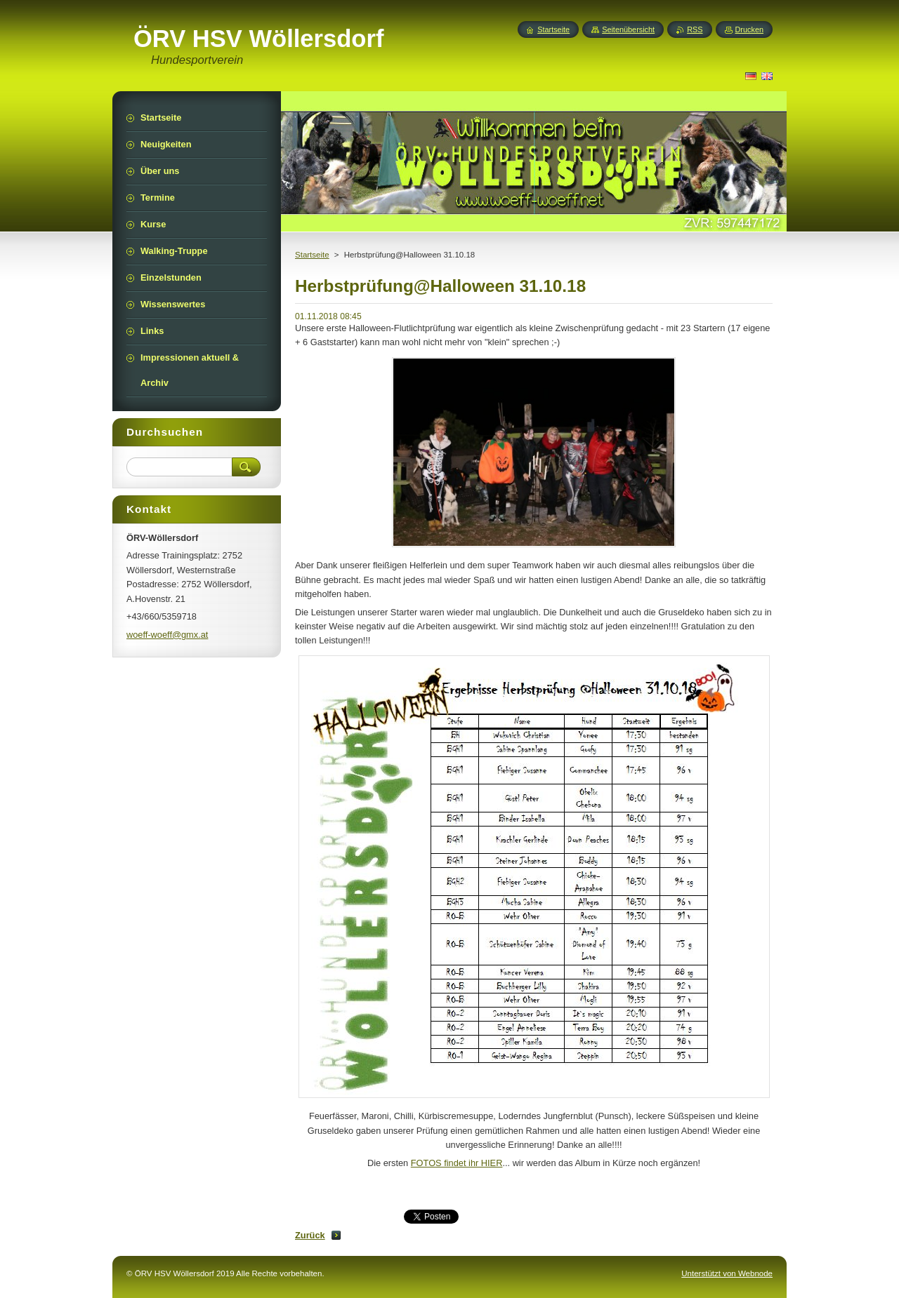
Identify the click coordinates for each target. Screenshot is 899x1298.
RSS (694, 29)
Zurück (310, 1235)
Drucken (749, 29)
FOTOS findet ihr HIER (457, 1163)
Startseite (312, 254)
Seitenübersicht (628, 29)
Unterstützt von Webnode (727, 1273)
